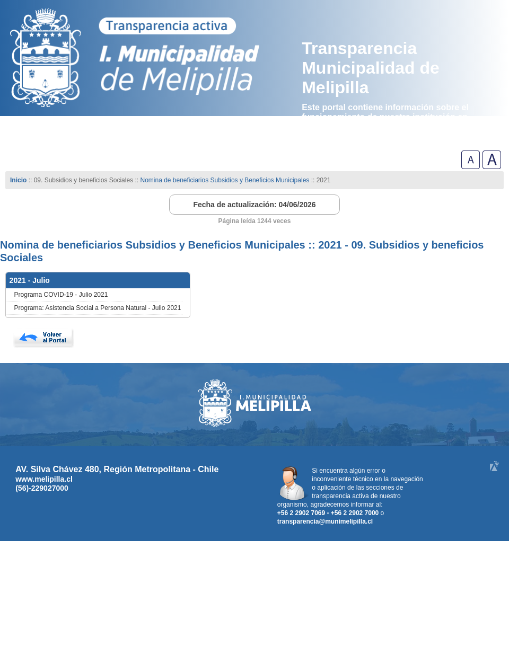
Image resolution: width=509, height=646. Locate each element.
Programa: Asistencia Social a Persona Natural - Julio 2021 (97, 308)
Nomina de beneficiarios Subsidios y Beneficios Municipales (224, 180)
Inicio (18, 180)
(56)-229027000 (41, 488)
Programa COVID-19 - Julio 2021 (61, 294)
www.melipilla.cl (44, 479)
